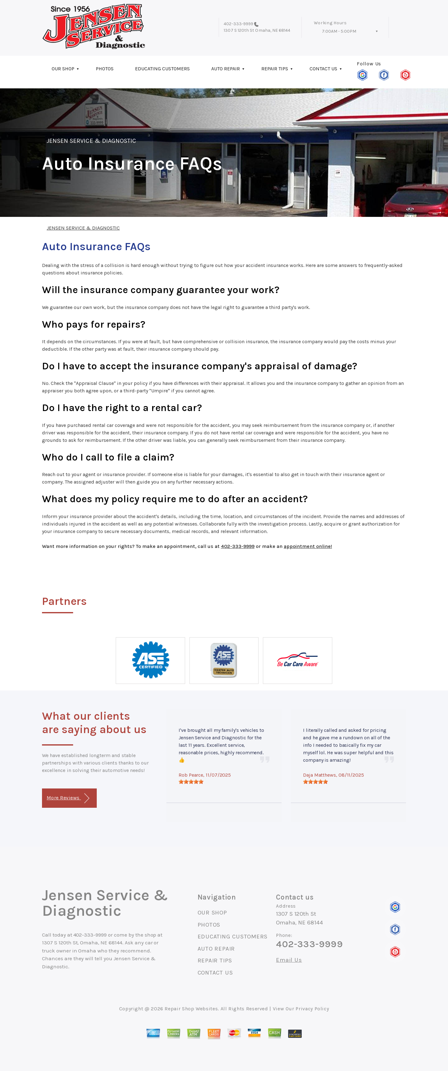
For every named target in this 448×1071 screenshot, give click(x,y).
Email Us (289, 960)
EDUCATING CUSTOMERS (162, 69)
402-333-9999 (238, 23)
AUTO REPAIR (225, 69)
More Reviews (68, 798)
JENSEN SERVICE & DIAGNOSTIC (91, 140)
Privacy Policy (312, 1009)
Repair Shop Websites (191, 1009)
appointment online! (308, 546)
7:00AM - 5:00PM (339, 31)
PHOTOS (105, 69)
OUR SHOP (63, 69)
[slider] (191, 781)
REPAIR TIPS (274, 69)
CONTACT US (323, 69)
